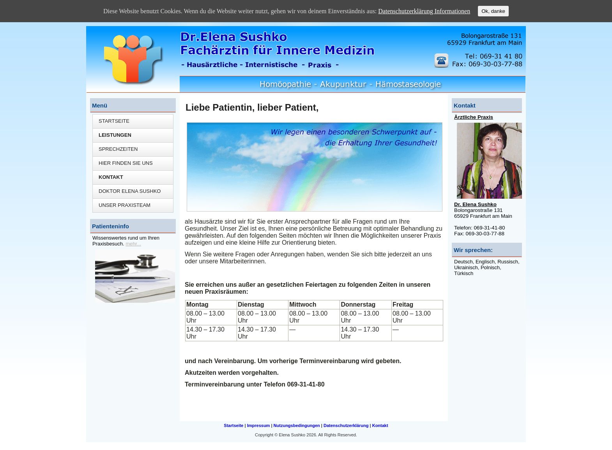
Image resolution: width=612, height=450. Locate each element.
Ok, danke (493, 11)
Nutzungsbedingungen (297, 425)
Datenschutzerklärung (346, 425)
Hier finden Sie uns (126, 163)
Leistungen (115, 135)
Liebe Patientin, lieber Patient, (252, 107)
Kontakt (111, 177)
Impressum (258, 425)
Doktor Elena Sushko (130, 191)
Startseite (114, 121)
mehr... (133, 244)
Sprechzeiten (118, 149)
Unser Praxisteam (124, 205)
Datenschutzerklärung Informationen (424, 11)
